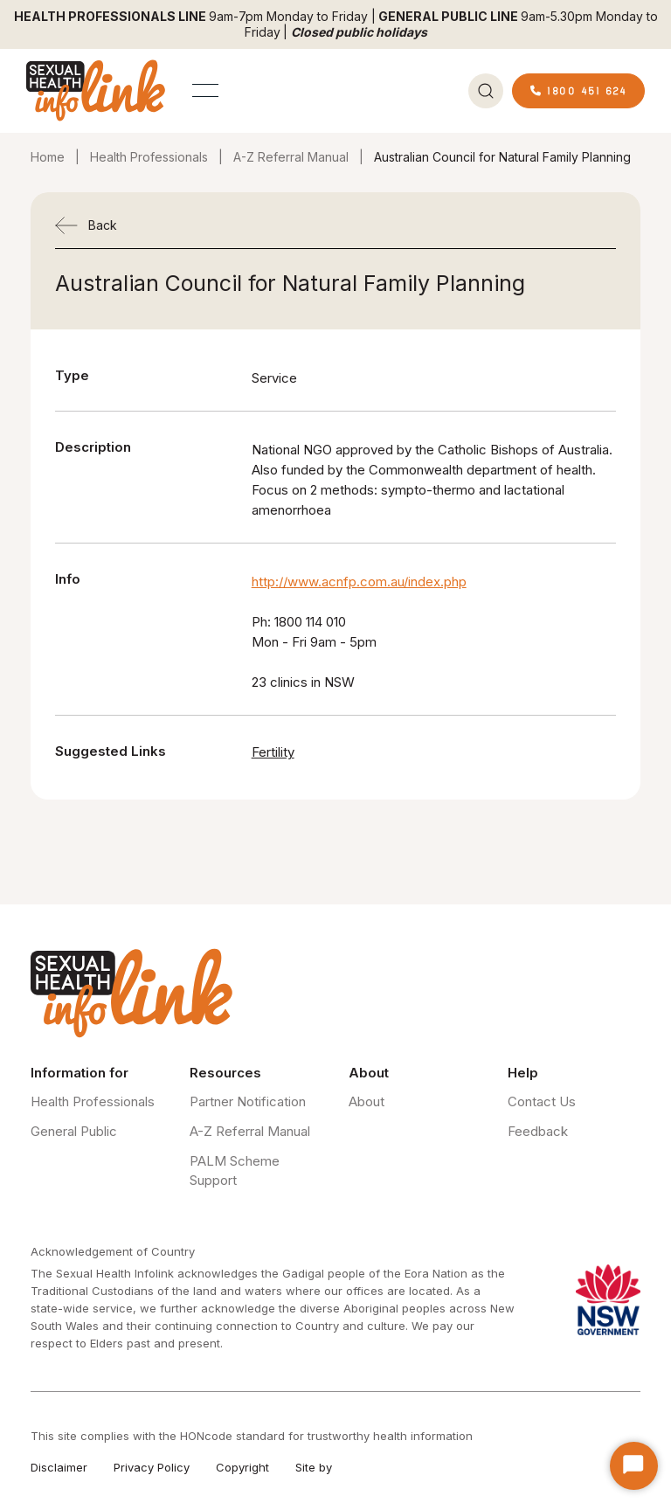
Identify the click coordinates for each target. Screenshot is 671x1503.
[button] (205, 90)
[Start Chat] (634, 1466)
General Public (74, 1131)
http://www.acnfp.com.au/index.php (359, 581)
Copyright (242, 1467)
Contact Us (542, 1101)
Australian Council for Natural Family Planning (502, 156)
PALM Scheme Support (235, 1170)
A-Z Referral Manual (291, 156)
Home (48, 156)
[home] (96, 90)
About (366, 1101)
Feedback (538, 1131)
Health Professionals (149, 156)
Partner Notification (248, 1101)
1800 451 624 (578, 90)
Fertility (273, 752)
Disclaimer (59, 1467)
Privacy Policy (152, 1467)
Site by (313, 1467)
